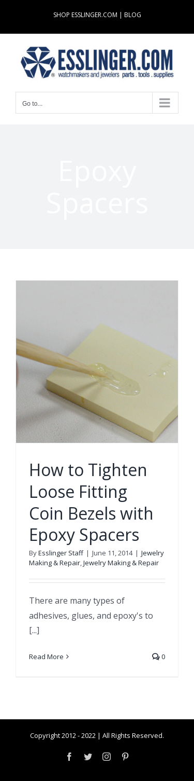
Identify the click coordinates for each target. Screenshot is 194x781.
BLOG (132, 14)
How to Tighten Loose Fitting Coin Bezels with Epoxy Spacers (91, 502)
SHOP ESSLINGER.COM (85, 14)
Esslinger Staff (60, 552)
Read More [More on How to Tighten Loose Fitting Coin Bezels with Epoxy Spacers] (46, 656)
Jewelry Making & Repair (121, 562)
